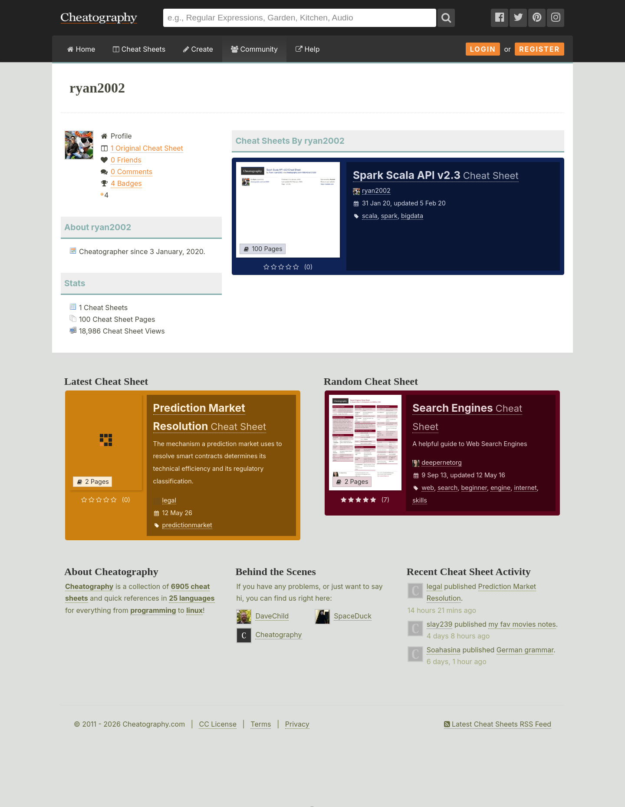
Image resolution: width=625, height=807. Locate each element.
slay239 (440, 624)
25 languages (191, 598)
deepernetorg (441, 462)
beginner (474, 487)
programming (153, 610)
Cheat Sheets (139, 49)
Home (81, 49)
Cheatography (89, 586)
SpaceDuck (353, 616)
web (427, 487)
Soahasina (444, 649)
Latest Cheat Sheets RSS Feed (497, 724)
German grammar (525, 649)
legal (169, 500)
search (447, 487)
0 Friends (126, 159)
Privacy (297, 724)
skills (419, 500)
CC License (218, 724)
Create (198, 49)
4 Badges (126, 183)
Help (307, 49)
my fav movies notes (522, 624)
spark (389, 215)
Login (483, 49)
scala (370, 215)
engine (500, 487)
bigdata (412, 215)
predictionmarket (187, 525)
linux (194, 610)
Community (254, 49)
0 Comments (131, 171)
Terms (260, 724)
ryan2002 (376, 190)
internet (525, 487)
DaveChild (272, 616)
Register (539, 49)
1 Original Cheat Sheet (147, 148)
